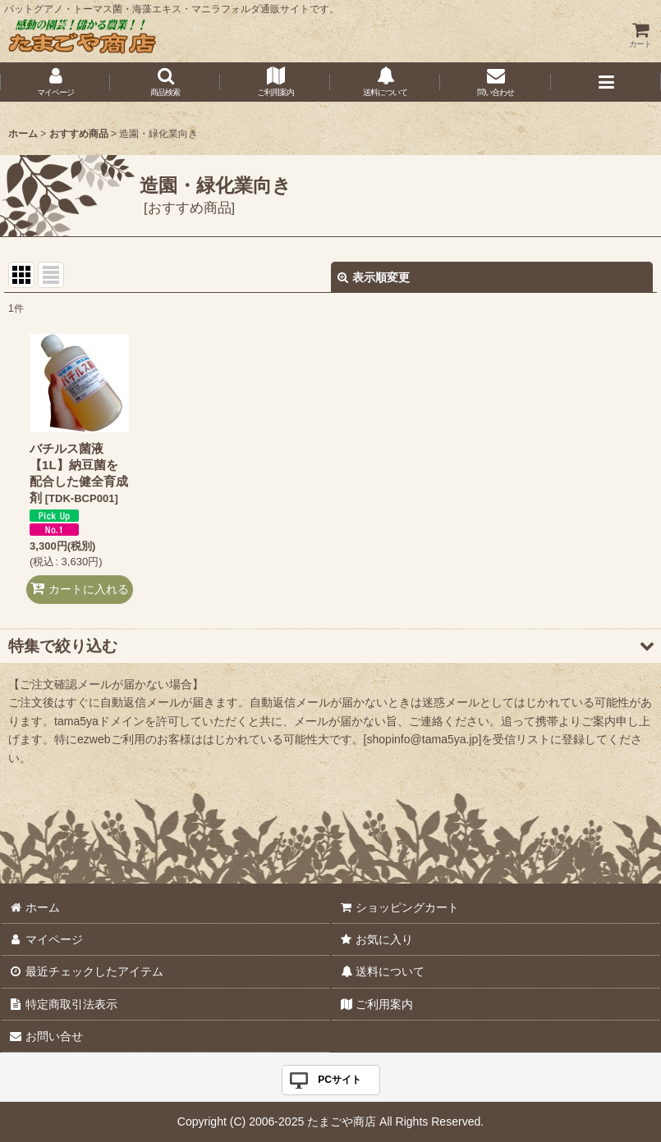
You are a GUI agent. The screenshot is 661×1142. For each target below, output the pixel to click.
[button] (165, 82)
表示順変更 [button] (373, 277)
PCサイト (339, 1079)
